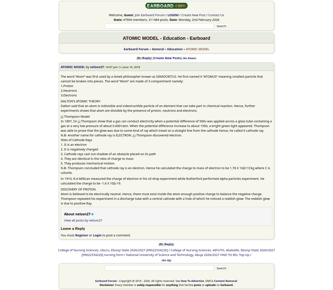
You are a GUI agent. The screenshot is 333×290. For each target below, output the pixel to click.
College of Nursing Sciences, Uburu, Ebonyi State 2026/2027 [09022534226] (113, 250)
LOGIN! (173, 15)
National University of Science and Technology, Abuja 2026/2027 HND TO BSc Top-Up (188, 255)
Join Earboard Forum (150, 15)
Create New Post (193, 15)
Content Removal (225, 281)
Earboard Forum (136, 49)
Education (175, 49)
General (158, 49)
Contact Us (216, 15)
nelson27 (97, 67)
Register (81, 235)
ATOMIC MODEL (73, 67)
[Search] (159, 26)
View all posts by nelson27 (83, 220)
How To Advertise (192, 281)
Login (97, 235)
